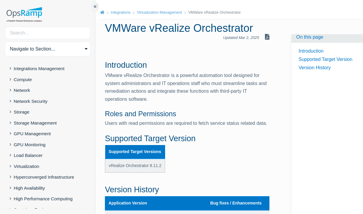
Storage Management (35, 122)
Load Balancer (28, 155)
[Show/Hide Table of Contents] (95, 6)
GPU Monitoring (30, 144)
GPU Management (32, 133)
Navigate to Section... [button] (32, 48)
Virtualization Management (159, 12)
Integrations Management (39, 68)
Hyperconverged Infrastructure (44, 177)
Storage (22, 111)
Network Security (30, 101)
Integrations (121, 12)
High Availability (29, 188)
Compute (23, 79)
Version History (315, 67)
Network (22, 90)
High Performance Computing (43, 198)
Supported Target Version (325, 59)
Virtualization (26, 166)
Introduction (311, 51)
